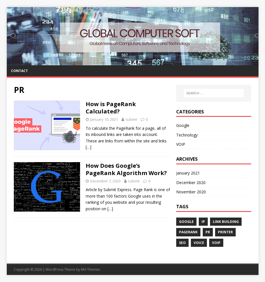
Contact (19, 70)
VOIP (180, 144)
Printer (225, 232)
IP (203, 221)
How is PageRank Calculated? (111, 107)
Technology (187, 135)
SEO (182, 242)
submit (131, 119)
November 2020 (191, 191)
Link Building (226, 221)
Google (182, 125)
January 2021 (188, 173)
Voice (199, 242)
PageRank (188, 232)
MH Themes (90, 269)
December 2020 (191, 182)
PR (208, 232)
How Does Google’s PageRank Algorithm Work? (126, 169)
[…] (88, 147)
